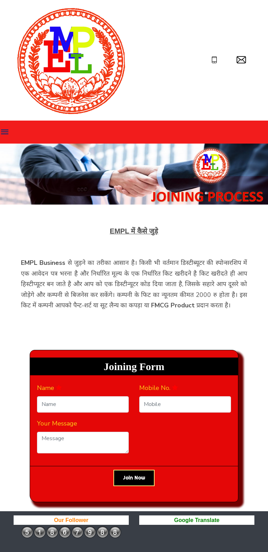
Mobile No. (158, 388)
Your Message (57, 423)
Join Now (134, 478)
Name (49, 388)
